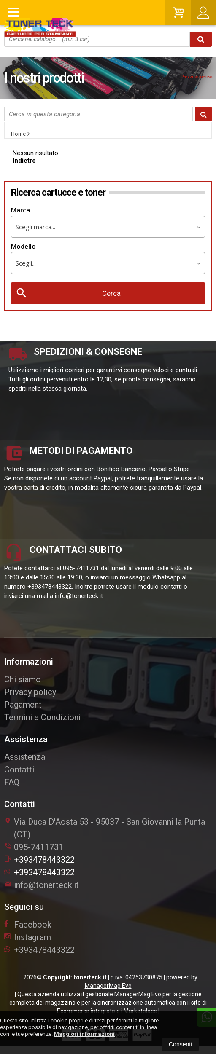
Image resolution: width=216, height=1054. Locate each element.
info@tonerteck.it (41, 885)
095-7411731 (38, 847)
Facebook (27, 925)
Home (18, 134)
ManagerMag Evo (108, 985)
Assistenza (24, 757)
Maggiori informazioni (84, 1034)
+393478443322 (39, 860)
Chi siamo (22, 679)
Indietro (24, 160)
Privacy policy (30, 692)
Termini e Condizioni (42, 717)
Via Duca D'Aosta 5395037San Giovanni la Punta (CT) (104, 828)
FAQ (11, 782)
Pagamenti (24, 705)
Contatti (19, 769)
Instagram (27, 937)
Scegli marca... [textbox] (35, 227)
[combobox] (108, 227)
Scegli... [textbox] (26, 263)
